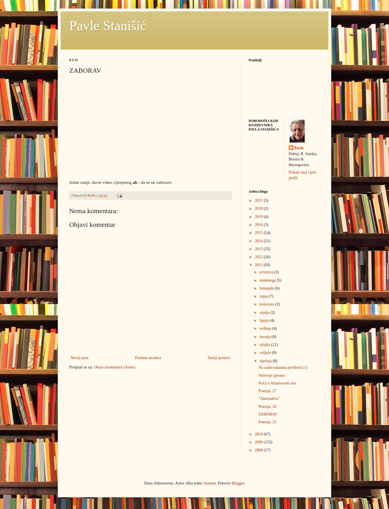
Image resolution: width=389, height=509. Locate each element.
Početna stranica (148, 358)
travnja (265, 337)
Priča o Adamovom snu (277, 383)
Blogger (238, 483)
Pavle (299, 148)
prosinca (266, 272)
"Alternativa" (269, 398)
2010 (259, 434)
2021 (259, 200)
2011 (259, 265)
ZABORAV (268, 414)
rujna (264, 296)
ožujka (265, 345)
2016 (259, 225)
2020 (259, 208)
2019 (259, 217)
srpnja (264, 312)
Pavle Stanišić (107, 25)
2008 (259, 450)
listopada (267, 288)
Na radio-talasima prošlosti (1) (283, 367)
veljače (265, 353)
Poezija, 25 (267, 422)
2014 (259, 241)
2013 (259, 249)
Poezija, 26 (267, 406)
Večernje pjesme (272, 375)
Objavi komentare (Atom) (114, 367)
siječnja (266, 361)
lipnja (264, 320)
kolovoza (267, 304)
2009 (259, 442)
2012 (259, 257)
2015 (259, 233)
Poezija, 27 (267, 391)
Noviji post (80, 358)
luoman (210, 483)
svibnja (265, 328)
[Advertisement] (112, 414)
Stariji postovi (219, 358)
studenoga (268, 280)
